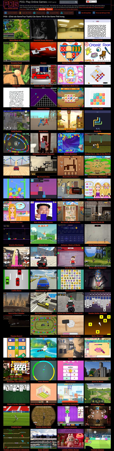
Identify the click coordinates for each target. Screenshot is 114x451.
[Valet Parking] (16, 120)
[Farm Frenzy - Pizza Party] (97, 166)
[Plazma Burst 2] (16, 325)
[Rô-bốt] (38, 12)
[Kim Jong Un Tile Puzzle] (43, 211)
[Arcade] (52, 12)
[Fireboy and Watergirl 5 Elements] (16, 439)
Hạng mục (23, 9)
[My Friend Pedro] (43, 166)
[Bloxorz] (43, 52)
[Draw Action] (43, 120)
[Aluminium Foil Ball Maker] (70, 325)
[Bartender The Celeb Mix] (16, 370)
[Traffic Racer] (16, 279)
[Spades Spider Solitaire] (97, 302)
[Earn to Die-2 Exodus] (16, 302)
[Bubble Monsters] (70, 143)
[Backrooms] (70, 29)
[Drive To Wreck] (97, 370)
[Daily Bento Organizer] (70, 52)
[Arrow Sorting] (97, 75)
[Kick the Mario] (70, 257)
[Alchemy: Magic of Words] (70, 234)
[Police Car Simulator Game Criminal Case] (70, 302)
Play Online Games (11, 8)
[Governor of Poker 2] (97, 416)
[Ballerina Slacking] (97, 348)
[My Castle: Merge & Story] (70, 211)
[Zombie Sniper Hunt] (43, 416)
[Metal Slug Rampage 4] (97, 257)
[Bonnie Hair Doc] (16, 211)
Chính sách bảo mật (60, 9)
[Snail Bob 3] (70, 120)
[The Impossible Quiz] (97, 52)
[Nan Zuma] (43, 325)
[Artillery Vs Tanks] (97, 393)
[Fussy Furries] (70, 279)
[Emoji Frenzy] (70, 370)
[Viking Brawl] (43, 234)
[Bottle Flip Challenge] (70, 393)
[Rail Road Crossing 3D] (43, 302)
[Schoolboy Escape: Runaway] (43, 143)
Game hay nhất (99, 7)
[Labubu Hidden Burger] (70, 439)
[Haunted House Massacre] (43, 29)
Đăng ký (49, 9)
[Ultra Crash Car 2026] (43, 279)
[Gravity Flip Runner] (16, 234)
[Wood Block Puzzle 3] (70, 166)
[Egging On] (16, 75)
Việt (89, 1)
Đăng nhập (42, 9)
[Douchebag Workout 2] (70, 188)
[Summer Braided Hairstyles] (97, 188)
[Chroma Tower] (97, 97)
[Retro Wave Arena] (16, 29)
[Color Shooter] (43, 370)
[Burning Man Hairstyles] (16, 257)
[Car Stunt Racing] (16, 166)
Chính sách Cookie (72, 9)
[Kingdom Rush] (16, 52)
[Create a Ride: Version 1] (43, 75)
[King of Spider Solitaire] (16, 393)
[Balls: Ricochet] (97, 325)
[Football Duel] (16, 416)
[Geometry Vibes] (43, 97)
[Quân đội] (25, 12)
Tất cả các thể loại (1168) (101, 12)
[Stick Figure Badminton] (97, 234)
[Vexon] (70, 348)
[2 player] (67, 12)
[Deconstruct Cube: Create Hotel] (43, 348)
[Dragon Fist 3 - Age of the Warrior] (97, 143)
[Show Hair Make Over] (70, 75)
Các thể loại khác (84, 12)
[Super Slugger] (43, 439)
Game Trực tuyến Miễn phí (86, 7)
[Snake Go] (97, 120)
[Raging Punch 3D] (97, 211)
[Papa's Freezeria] (70, 416)
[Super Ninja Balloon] (16, 188)
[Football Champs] (97, 439)
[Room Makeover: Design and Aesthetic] (43, 393)
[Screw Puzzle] (16, 348)
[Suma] (16, 143)
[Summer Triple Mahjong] (70, 97)
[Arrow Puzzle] (97, 29)
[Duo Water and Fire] (43, 188)
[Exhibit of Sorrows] (97, 279)
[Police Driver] (43, 257)
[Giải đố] (11, 12)
